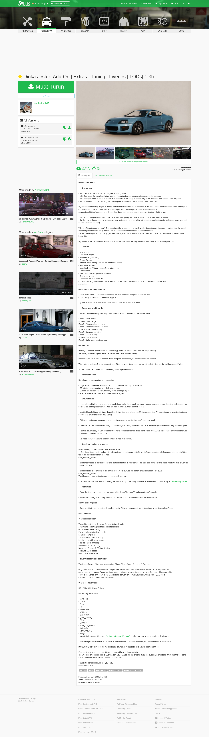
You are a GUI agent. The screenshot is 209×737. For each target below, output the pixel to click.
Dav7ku (25, 337)
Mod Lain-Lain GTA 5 (87, 732)
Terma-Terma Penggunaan (166, 709)
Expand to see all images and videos (133, 162)
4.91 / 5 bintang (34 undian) (181, 170)
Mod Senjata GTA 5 (86, 713)
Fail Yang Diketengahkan (127, 704)
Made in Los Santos (26, 701)
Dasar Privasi (160, 704)
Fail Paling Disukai (124, 709)
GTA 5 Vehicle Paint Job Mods (90, 709)
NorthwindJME (41, 103)
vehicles (38, 232)
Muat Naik (146, 3)
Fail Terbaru (121, 699)
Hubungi (158, 699)
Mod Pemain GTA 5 (86, 723)
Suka (98, 169)
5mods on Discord (163, 727)
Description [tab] (85, 175)
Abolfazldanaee (28, 374)
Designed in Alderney (27, 698)
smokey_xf (26, 301)
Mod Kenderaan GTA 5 (87, 704)
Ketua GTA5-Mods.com (126, 723)
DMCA (157, 713)
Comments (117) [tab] (103, 175)
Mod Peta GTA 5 (85, 727)
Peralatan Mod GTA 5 (87, 699)
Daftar (175, 3)
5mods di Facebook (164, 723)
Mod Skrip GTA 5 (85, 718)
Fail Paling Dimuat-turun (127, 713)
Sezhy (24, 264)
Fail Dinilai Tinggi (124, 718)
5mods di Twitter (163, 718)
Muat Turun (46, 86)
